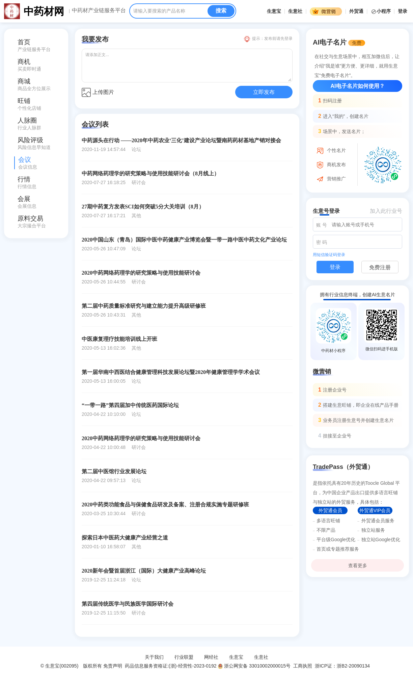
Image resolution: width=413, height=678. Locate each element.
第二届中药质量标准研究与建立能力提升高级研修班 (144, 306)
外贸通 (356, 11)
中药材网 (44, 11)
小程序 (381, 11)
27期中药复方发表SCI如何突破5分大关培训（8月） (143, 206)
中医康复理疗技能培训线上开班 (119, 339)
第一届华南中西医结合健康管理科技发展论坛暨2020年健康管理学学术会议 (171, 372)
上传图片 (98, 92)
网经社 (211, 657)
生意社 (295, 11)
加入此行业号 (386, 211)
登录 (402, 11)
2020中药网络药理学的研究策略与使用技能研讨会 (141, 273)
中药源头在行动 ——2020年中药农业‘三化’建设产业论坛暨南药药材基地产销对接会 (181, 140)
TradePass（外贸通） (343, 466)
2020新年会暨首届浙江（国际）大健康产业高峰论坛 (144, 571)
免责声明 (112, 666)
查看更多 (357, 565)
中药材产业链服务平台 (99, 10)
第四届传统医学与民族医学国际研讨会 (127, 604)
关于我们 (154, 657)
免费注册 (380, 267)
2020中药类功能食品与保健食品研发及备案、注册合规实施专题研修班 (165, 504)
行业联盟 (183, 657)
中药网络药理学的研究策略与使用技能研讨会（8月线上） (150, 173)
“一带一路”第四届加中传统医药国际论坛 (130, 405)
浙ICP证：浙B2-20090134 (343, 666)
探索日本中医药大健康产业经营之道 (125, 538)
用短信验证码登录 (329, 254)
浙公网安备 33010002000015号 (254, 666)
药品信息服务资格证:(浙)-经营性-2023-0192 (169, 666)
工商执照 (302, 666)
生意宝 (274, 11)
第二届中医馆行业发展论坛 (114, 471)
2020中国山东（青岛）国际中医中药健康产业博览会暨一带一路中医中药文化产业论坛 (184, 240)
